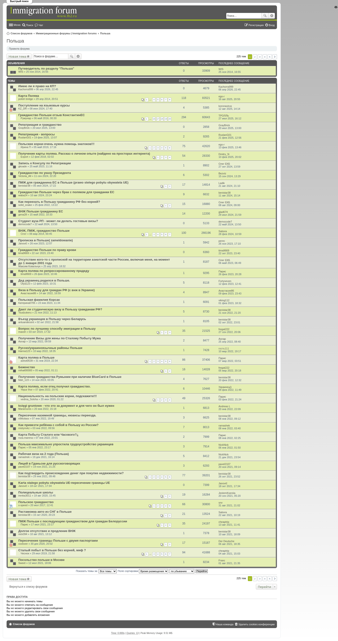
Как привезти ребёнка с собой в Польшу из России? (58, 425)
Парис (222, 271)
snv (221, 502)
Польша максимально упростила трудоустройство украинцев (65, 444)
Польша (105, 33)
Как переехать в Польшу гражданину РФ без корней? (59, 201)
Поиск (265, 16)
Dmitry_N (224, 154)
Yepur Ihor (26, 389)
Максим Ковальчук (29, 266)
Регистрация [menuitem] (256, 25)
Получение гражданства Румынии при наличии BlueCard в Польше (69, 377)
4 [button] (264, 56)
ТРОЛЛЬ (224, 115)
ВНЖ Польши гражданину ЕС (40, 211)
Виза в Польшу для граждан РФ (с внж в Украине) (56, 290)
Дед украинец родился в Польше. (44, 280)
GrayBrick (24, 127)
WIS (20, 71)
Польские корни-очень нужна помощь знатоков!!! (56, 144)
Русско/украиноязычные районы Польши (50, 348)
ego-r (222, 96)
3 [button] (260, 56)
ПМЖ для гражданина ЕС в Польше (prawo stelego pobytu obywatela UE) (73, 182)
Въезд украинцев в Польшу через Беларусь (52, 319)
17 (158, 119)
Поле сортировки (143, 571)
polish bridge (25, 99)
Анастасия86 (28, 293)
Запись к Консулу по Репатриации (44, 163)
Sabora (223, 231)
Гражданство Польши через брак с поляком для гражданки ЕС (66, 192)
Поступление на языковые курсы (44, 105)
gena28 (22, 214)
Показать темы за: (96, 571)
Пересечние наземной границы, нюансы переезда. (57, 415)
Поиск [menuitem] (29, 25)
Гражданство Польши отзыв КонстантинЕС (51, 115)
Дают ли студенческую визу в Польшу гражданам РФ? (60, 309)
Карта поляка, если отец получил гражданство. (54, 386)
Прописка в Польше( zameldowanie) (45, 240)
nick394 (22, 534)
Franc (222, 560)
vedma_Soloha (29, 399)
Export (24, 156)
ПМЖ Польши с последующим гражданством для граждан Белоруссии (72, 521)
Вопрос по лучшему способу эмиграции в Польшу (57, 328)
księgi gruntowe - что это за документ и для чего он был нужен (66, 405)
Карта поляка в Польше (36, 357)
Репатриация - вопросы (36, 134)
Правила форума (19, 48)
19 (166, 119)
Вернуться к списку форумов (28, 586)
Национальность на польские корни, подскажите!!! (57, 396)
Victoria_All (24, 176)
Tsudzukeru (24, 312)
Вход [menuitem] (272, 25)
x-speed (22, 505)
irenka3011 (24, 495)
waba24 (22, 195)
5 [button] (269, 56)
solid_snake (25, 204)
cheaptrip (224, 521)
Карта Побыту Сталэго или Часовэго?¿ (48, 434)
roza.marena (25, 437)
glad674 (223, 212)
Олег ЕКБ (224, 163)
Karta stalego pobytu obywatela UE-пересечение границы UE (64, 483)
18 (162, 119)
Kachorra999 (25, 89)
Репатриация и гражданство (39, 124)
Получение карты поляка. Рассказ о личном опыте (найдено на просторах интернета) (84, 153)
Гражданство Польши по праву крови (47, 250)
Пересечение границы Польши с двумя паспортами (58, 540)
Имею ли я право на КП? (37, 86)
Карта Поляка (28, 96)
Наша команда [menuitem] (224, 624)
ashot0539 (27, 360)
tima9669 (23, 253)
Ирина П (26, 147)
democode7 (25, 224)
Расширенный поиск (272, 16)
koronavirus (225, 106)
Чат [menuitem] (41, 25)
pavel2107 (24, 466)
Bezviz (222, 173)
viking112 (224, 300)
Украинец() (225, 387)
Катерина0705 (26, 302)
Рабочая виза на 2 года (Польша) (43, 454)
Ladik (222, 183)
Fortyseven (225, 281)
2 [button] (255, 56)
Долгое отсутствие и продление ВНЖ (47, 531)
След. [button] (275, 56)
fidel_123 (23, 380)
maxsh (22, 331)
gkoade (22, 166)
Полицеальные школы (35, 492)
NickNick (224, 444)
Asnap (22, 341)
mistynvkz (24, 428)
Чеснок (25, 553)
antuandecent (26, 322)
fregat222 (224, 329)
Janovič (22, 243)
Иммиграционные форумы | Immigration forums (66, 33)
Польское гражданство (36, 502)
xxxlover (23, 543)
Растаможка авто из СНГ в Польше (45, 511)
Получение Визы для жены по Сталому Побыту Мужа (59, 338)
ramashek (224, 425)
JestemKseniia (227, 493)
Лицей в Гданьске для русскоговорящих (49, 463)
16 (154, 119)
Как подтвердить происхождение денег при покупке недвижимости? (71, 473)
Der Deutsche (226, 541)
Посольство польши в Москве (41, 560)
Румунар (26, 118)
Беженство (26, 367)
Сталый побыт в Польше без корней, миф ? (52, 550)
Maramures (24, 408)
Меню (17, 24)
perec (222, 240)
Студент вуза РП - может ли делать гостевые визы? (58, 221)
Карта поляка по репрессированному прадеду (53, 271)
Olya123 (25, 283)
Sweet (22, 563)
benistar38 (24, 185)
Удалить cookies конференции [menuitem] (256, 624)
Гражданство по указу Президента (44, 173)
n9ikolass (23, 418)
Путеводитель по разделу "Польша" (46, 68)
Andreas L (224, 406)
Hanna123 (24, 351)
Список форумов (21, 33)
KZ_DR (22, 108)
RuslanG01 (24, 137)
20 (170, 119)
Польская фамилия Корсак (39, 299)
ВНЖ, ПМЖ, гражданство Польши (43, 230)
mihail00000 (25, 370)
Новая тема (17, 56)
